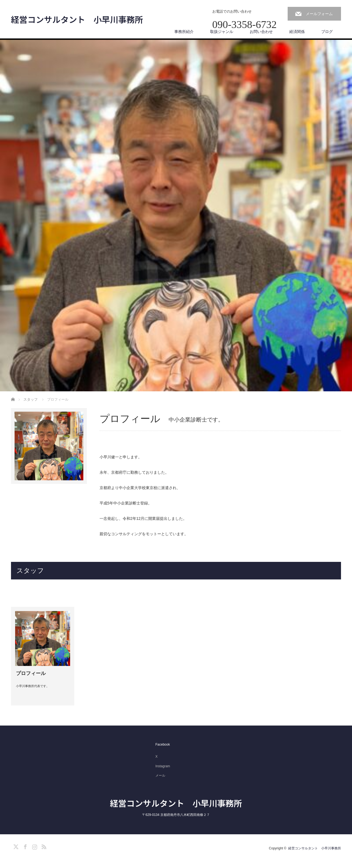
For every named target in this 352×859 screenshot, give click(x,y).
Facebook (162, 744)
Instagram (162, 766)
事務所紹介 (184, 31)
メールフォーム (319, 14)
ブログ (327, 31)
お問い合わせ (261, 31)
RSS (43, 846)
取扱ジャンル (221, 31)
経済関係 (297, 31)
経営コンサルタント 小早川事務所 (77, 19)
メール (160, 775)
